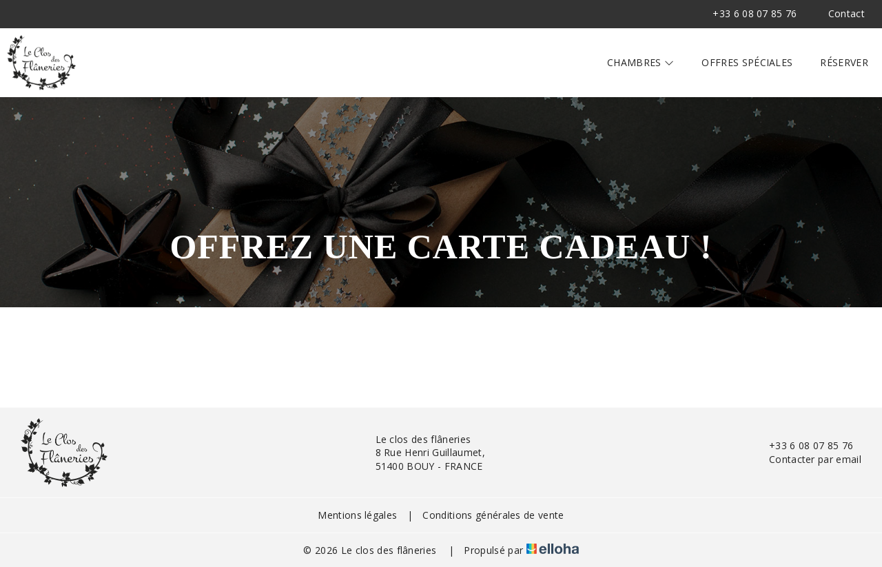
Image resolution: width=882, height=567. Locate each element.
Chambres (640, 62)
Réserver (844, 62)
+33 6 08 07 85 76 (803, 445)
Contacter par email (807, 459)
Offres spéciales (746, 62)
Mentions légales (357, 515)
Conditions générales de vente (493, 515)
